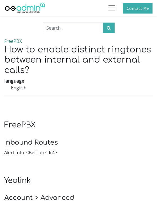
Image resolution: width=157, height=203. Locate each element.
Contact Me (138, 8)
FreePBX (13, 41)
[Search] (109, 28)
